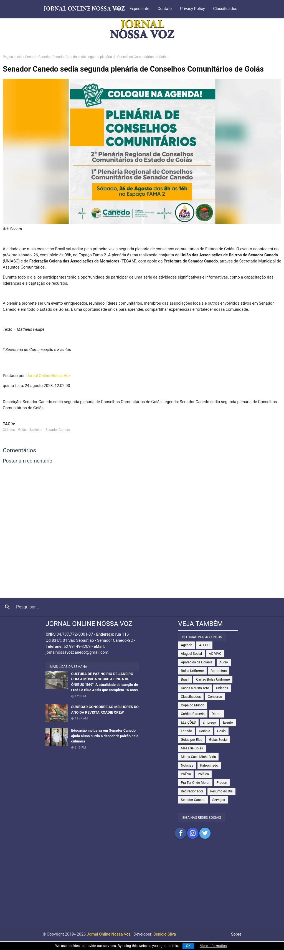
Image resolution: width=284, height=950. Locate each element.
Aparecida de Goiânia (196, 662)
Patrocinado (209, 765)
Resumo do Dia (221, 791)
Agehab (186, 645)
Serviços (218, 800)
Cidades (9, 430)
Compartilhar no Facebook (180, 833)
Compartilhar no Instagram (192, 833)
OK (188, 946)
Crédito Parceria (193, 714)
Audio (223, 662)
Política (203, 774)
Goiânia (204, 731)
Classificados (225, 8)
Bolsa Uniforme (192, 671)
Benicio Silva (164, 934)
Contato (165, 8)
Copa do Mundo (192, 705)
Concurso (215, 697)
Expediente (139, 8)
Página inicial (12, 57)
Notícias (36, 430)
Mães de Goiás (192, 748)
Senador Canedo (37, 57)
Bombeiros (219, 671)
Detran (216, 714)
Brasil (185, 679)
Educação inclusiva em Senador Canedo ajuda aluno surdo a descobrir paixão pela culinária (104, 735)
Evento (228, 722)
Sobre (236, 934)
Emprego (209, 722)
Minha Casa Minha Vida (198, 757)
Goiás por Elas (191, 740)
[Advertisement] (142, 889)
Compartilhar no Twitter (205, 833)
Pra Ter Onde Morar (195, 783)
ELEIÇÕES (188, 722)
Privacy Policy (192, 8)
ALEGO (204, 645)
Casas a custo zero (195, 688)
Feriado (186, 731)
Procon (222, 783)
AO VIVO (215, 654)
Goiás (22, 430)
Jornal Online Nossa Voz (48, 375)
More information (213, 946)
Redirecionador (192, 791)
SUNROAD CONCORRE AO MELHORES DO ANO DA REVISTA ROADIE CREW (105, 709)
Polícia (186, 774)
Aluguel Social (191, 654)
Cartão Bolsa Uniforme (213, 679)
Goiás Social (218, 740)
